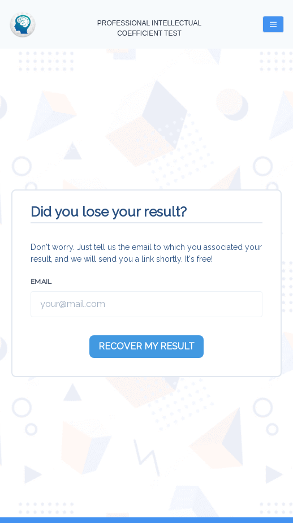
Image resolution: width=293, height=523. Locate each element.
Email (41, 282)
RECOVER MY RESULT (146, 346)
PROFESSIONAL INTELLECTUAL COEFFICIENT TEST (149, 28)
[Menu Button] (273, 24)
